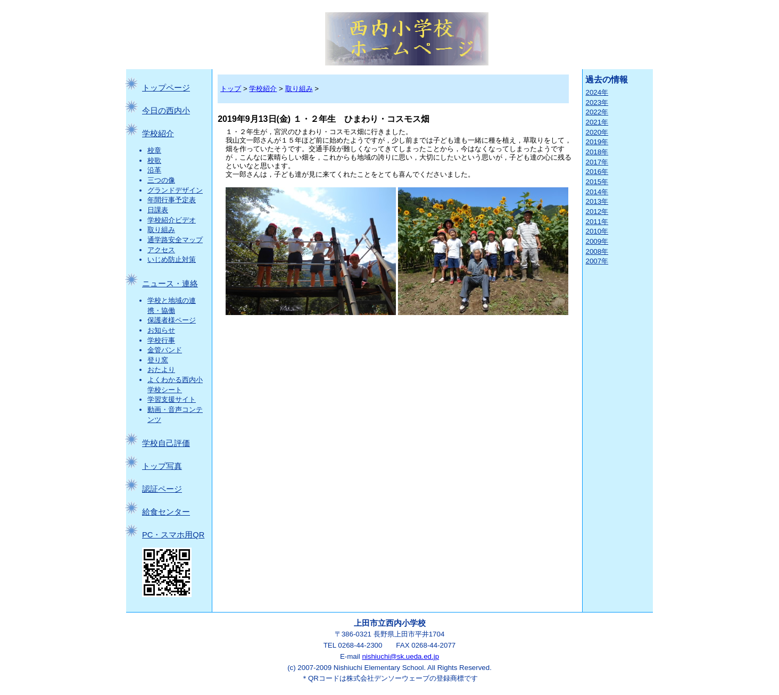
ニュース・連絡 (170, 283)
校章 (154, 150)
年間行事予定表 (171, 200)
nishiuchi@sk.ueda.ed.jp (400, 656)
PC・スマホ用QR (173, 535)
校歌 (154, 160)
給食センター (166, 512)
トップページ (166, 88)
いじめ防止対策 (171, 259)
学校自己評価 (166, 443)
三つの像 (161, 180)
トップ (230, 89)
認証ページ (162, 489)
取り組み (161, 230)
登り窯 (157, 360)
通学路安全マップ (175, 240)
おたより (161, 370)
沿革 (154, 170)
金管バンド (164, 350)
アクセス (161, 250)
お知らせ (161, 330)
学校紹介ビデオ (171, 220)
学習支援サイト (171, 399)
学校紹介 (158, 133)
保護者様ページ (171, 320)
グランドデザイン (175, 190)
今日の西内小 (166, 110)
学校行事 (161, 340)
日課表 (157, 210)
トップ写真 (162, 466)
